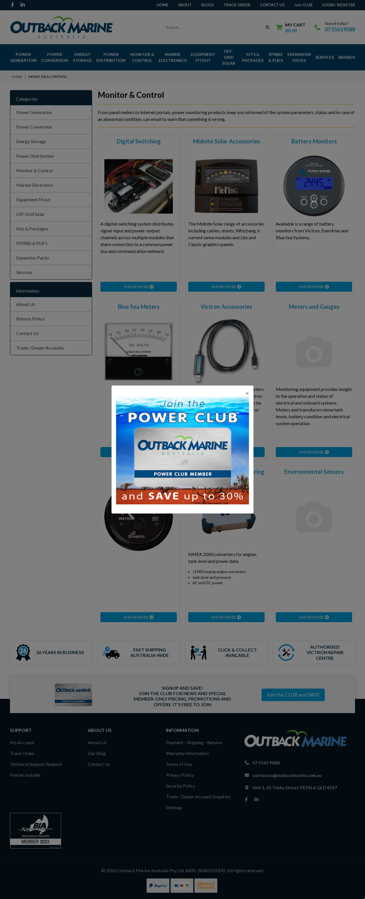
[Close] (247, 393)
